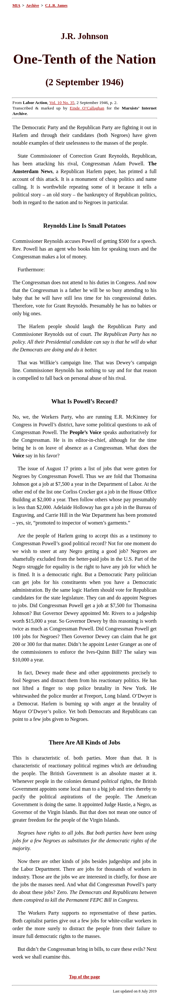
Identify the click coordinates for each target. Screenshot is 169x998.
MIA (16, 5)
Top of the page (84, 976)
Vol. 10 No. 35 (62, 102)
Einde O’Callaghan (87, 108)
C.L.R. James (56, 5)
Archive (32, 5)
